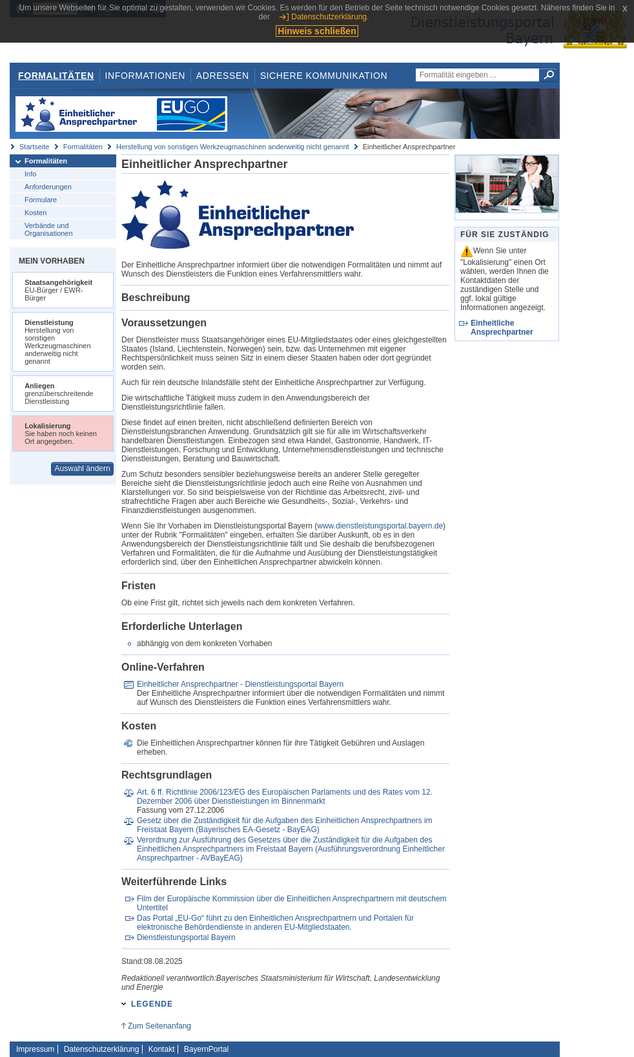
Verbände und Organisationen (49, 229)
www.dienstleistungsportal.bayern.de (380, 525)
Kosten (35, 212)
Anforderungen (48, 187)
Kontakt (161, 1049)
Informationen (145, 75)
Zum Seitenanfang (159, 1026)
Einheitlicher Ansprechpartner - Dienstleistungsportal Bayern (240, 684)
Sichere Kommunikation (324, 75)
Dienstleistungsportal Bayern (186, 937)
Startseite (34, 147)
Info (30, 174)
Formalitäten (56, 75)
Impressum (35, 1049)
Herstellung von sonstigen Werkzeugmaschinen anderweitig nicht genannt (232, 147)
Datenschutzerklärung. (330, 16)
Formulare (41, 200)
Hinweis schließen (317, 31)
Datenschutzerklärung (101, 1049)
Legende (152, 1004)
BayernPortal (206, 1049)
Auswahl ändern (82, 468)
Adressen (222, 75)
